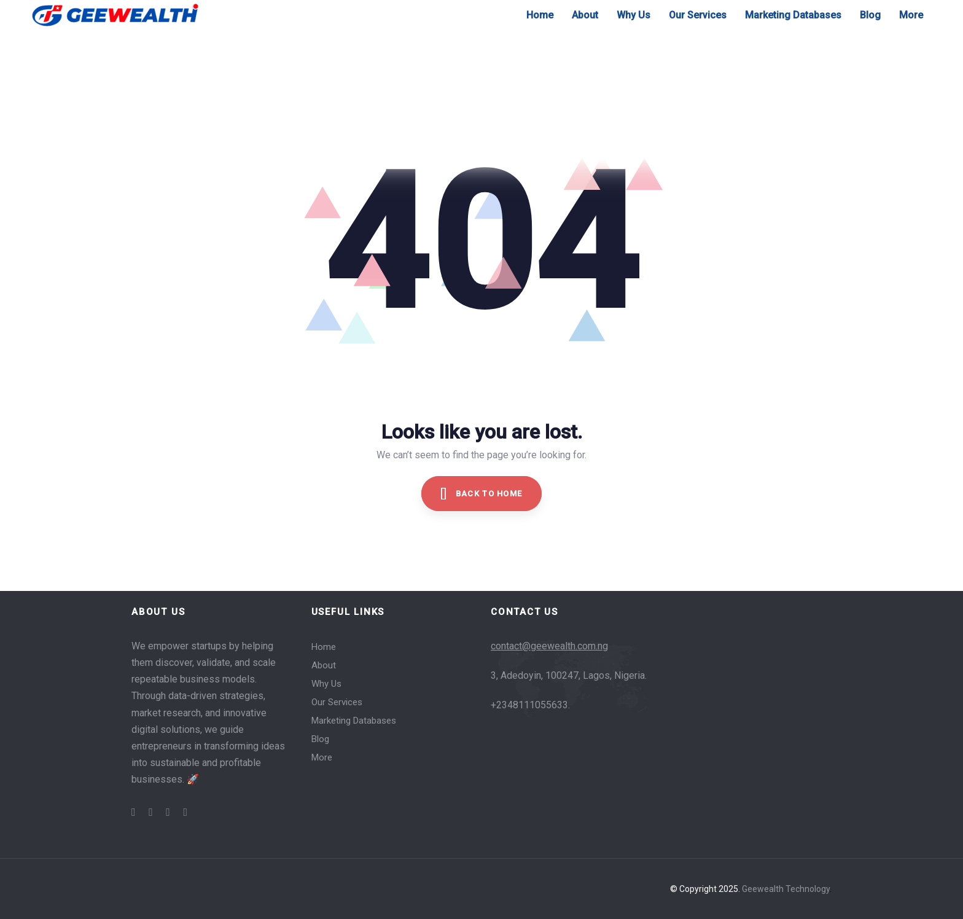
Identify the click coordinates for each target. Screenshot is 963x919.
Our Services (336, 702)
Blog (320, 739)
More (321, 757)
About (323, 665)
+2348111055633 (529, 705)
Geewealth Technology (786, 889)
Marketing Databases (353, 720)
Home (323, 646)
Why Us (326, 683)
